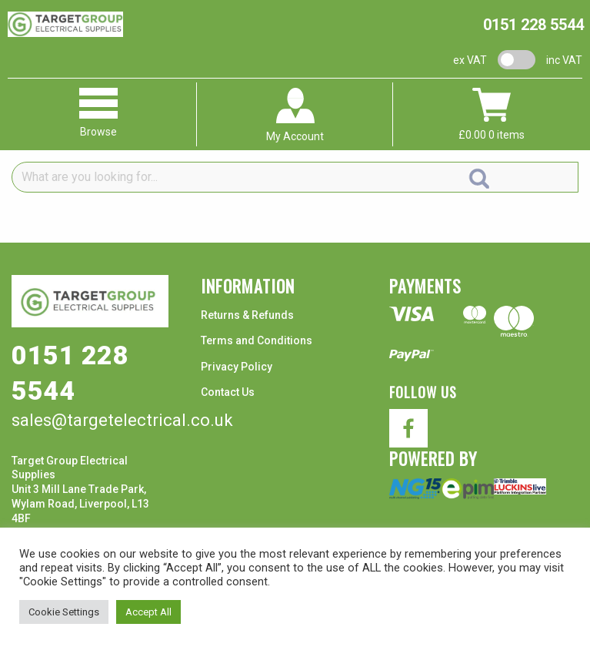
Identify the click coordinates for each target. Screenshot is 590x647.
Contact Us (228, 392)
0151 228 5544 (533, 24)
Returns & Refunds (247, 315)
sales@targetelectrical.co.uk (122, 420)
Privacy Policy (236, 366)
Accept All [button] (148, 612)
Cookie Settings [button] (63, 612)
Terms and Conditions (256, 340)
